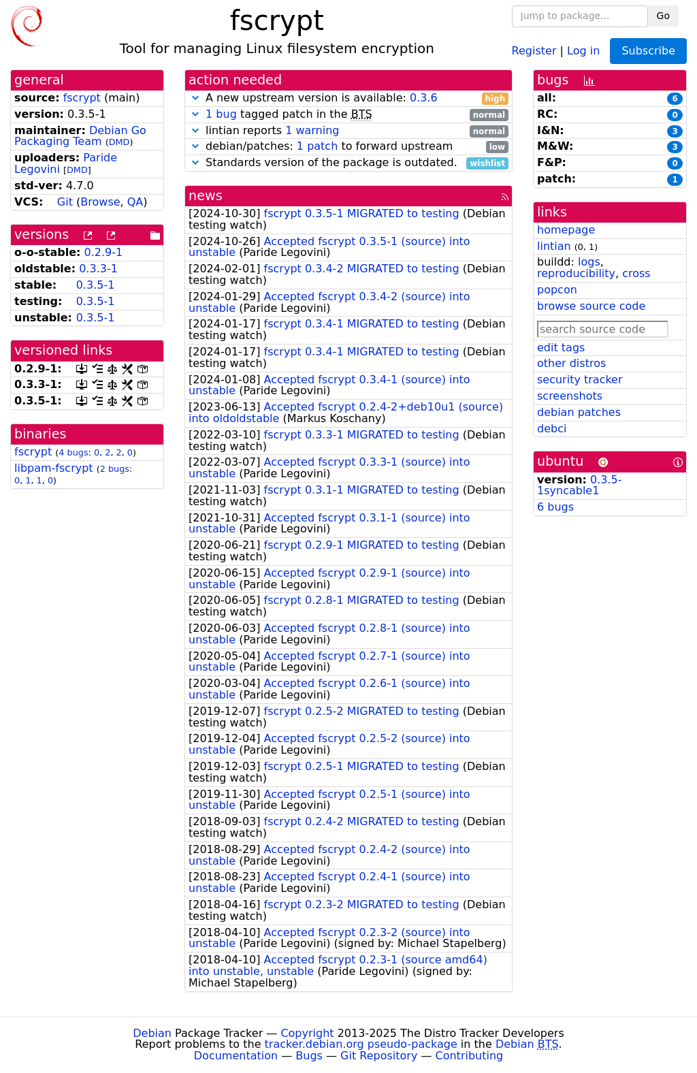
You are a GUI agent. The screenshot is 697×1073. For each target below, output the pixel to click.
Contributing (470, 1055)
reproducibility (576, 273)
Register (534, 50)
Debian (152, 1033)
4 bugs (73, 452)
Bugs (309, 1055)
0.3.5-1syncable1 (579, 485)
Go (663, 15)
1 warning (312, 130)
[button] (195, 97)
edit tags (561, 347)
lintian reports (348, 131)
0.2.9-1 (103, 252)
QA (135, 201)
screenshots (569, 395)
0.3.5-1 (95, 284)
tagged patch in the (348, 115)
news (206, 196)
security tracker (580, 379)
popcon (557, 289)
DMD (119, 142)
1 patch (317, 146)
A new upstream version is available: (348, 98)
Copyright (307, 1033)
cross (636, 273)
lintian (554, 246)
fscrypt (82, 97)
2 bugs (114, 469)
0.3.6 (424, 97)
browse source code (591, 306)
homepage (566, 229)
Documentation (236, 1055)
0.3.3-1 (98, 268)
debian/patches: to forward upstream (348, 147)
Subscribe (648, 50)
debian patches (579, 412)
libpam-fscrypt (53, 468)
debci (551, 428)
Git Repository (378, 1055)
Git (65, 201)
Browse (100, 201)
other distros (571, 363)
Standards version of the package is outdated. (348, 163)
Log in (583, 50)
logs (589, 261)
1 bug (221, 114)
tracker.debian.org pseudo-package (361, 1044)
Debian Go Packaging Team (80, 136)
